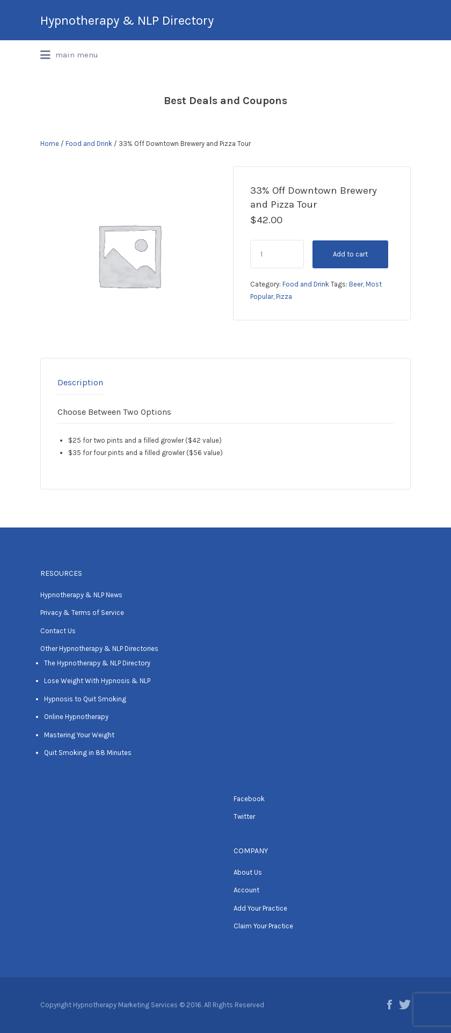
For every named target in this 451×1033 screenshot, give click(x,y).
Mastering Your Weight (79, 735)
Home (49, 144)
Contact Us (58, 631)
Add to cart (350, 254)
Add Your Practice (260, 908)
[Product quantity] (277, 254)
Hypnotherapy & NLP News (81, 595)
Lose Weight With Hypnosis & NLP (97, 681)
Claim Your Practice (263, 926)
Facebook (249, 799)
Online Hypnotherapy (76, 717)
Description (80, 382)
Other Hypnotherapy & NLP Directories (99, 648)
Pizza (284, 296)
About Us (248, 872)
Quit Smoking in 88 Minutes (88, 753)
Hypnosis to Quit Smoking (85, 699)
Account (246, 890)
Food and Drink (89, 144)
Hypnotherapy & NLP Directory (127, 20)
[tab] (80, 382)
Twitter (244, 816)
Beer (356, 284)
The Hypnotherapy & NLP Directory (97, 663)
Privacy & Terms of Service (82, 613)
